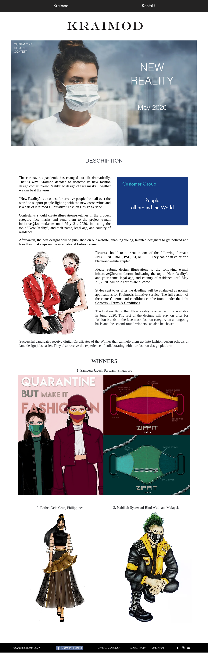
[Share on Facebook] (69, 648)
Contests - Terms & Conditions (117, 303)
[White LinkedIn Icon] (188, 648)
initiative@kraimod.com (36, 224)
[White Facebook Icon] (177, 648)
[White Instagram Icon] (183, 648)
